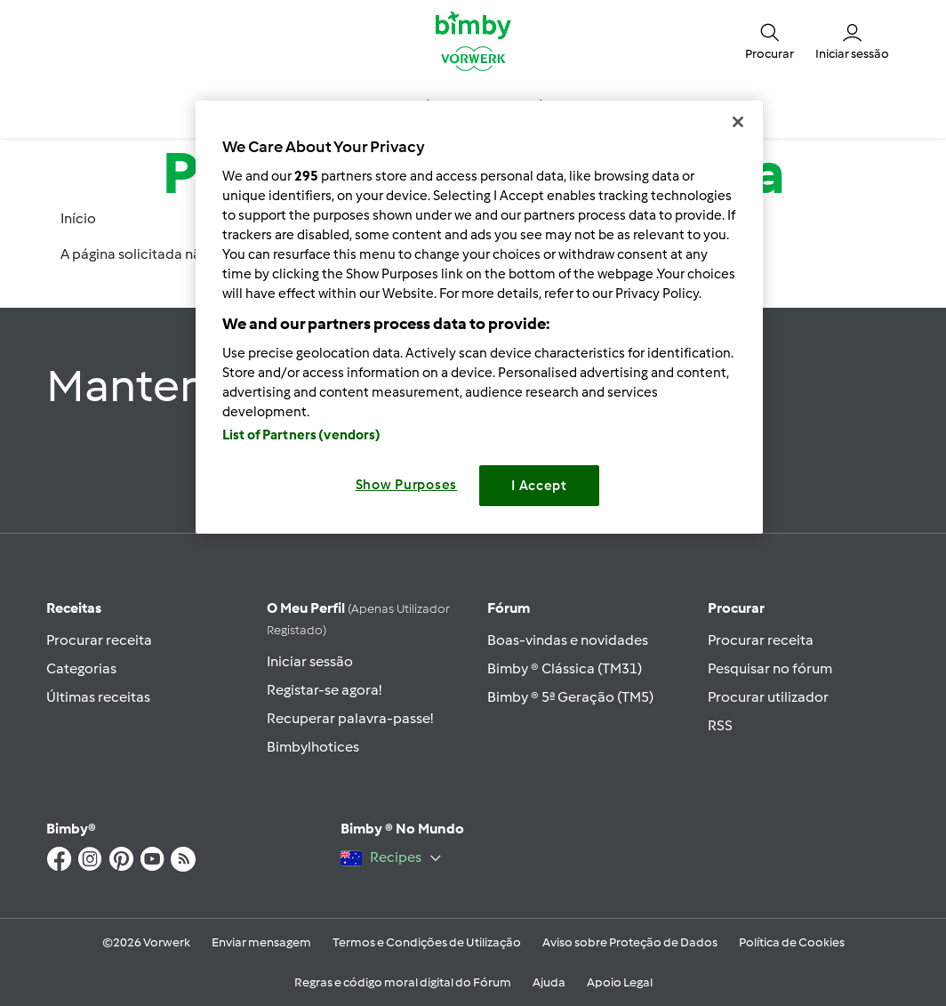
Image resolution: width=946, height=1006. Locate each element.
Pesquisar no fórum (770, 668)
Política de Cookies (792, 942)
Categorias (81, 668)
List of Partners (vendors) (301, 435)
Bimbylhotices (313, 746)
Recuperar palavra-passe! (350, 718)
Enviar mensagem (261, 942)
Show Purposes (407, 485)
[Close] (738, 121)
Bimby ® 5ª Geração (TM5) (570, 696)
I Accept (539, 486)
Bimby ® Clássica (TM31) (564, 668)
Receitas (73, 608)
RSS (720, 725)
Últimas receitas (98, 696)
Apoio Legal (620, 982)
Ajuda (549, 982)
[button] (769, 40)
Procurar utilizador (768, 696)
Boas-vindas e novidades (567, 640)
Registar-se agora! (324, 689)
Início (78, 218)
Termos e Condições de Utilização (427, 942)
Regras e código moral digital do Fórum (402, 982)
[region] (479, 317)
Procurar (736, 608)
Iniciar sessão (310, 661)
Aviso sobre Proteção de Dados (630, 942)
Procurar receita (99, 640)
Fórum (508, 608)
